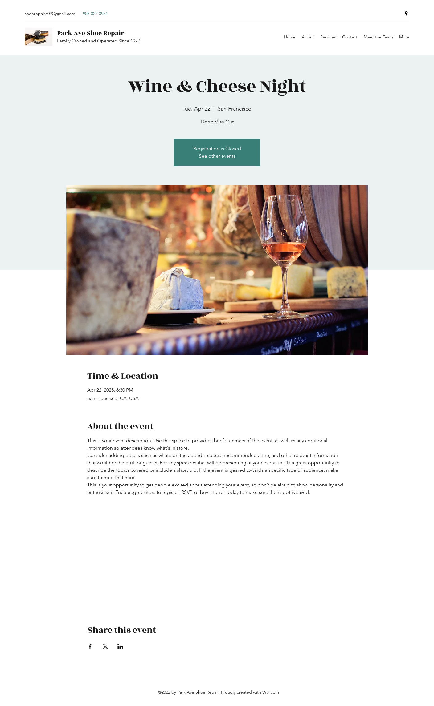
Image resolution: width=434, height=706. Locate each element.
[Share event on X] (105, 646)
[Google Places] (406, 13)
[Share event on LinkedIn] (120, 646)
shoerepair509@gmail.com (50, 13)
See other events (217, 156)
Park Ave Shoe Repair (90, 33)
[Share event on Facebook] (90, 646)
